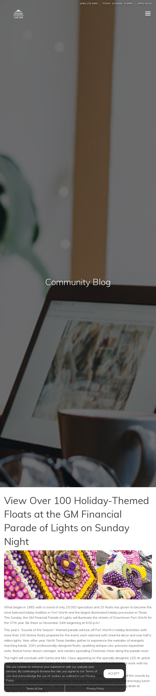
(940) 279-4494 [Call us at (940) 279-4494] (89, 3)
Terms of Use (34, 688)
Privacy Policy (95, 688)
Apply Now (144, 3)
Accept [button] (113, 673)
